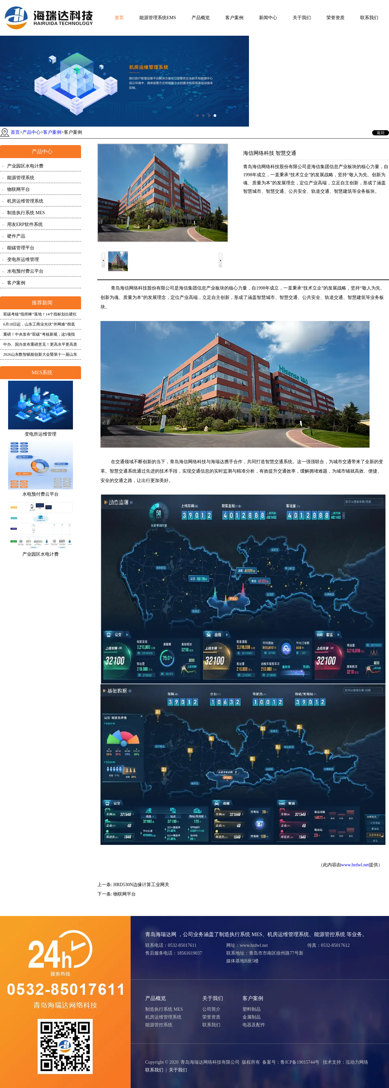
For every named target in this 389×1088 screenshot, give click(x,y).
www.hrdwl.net (355, 864)
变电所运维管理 (23, 259)
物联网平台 (18, 189)
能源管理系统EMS (157, 17)
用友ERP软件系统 (25, 224)
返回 (380, 132)
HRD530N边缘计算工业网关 (141, 884)
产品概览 (201, 17)
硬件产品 (16, 236)
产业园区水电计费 (25, 166)
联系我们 (369, 17)
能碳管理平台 (20, 247)
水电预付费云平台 (25, 271)
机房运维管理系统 (25, 201)
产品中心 (31, 132)
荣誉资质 (335, 17)
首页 (119, 17)
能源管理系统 (20, 177)
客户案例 (234, 17)
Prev (103, 256)
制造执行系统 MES (26, 212)
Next (220, 256)
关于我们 (302, 17)
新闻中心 (268, 17)
